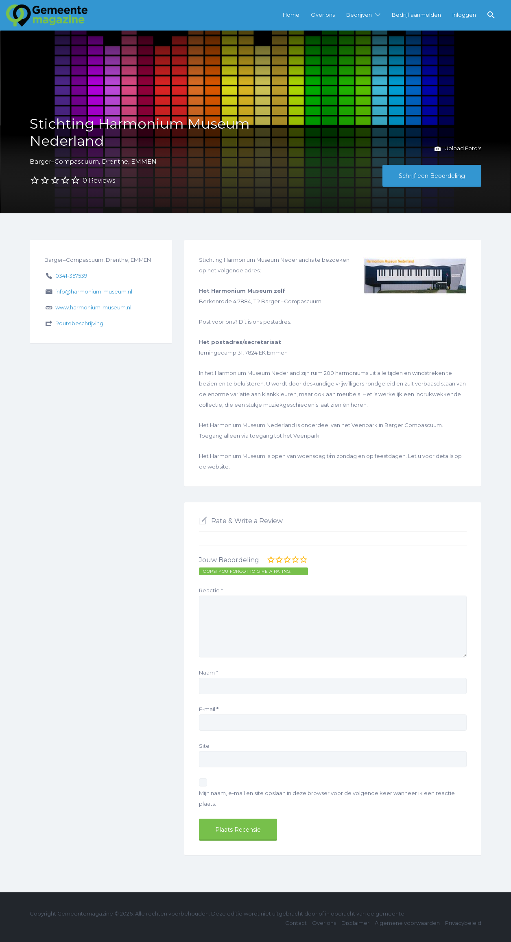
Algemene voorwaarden (407, 923)
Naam (208, 672)
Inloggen (464, 14)
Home (291, 14)
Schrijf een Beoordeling (432, 176)
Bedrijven (359, 14)
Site (204, 746)
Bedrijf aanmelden (416, 14)
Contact (296, 923)
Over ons (323, 14)
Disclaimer (355, 923)
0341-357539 (71, 275)
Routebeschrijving (79, 323)
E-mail (208, 709)
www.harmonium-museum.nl (93, 307)
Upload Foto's (458, 149)
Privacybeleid (463, 923)
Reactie (211, 590)
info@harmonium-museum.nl (93, 291)
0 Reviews (99, 180)
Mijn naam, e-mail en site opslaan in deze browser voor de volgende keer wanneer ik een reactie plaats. (327, 798)
